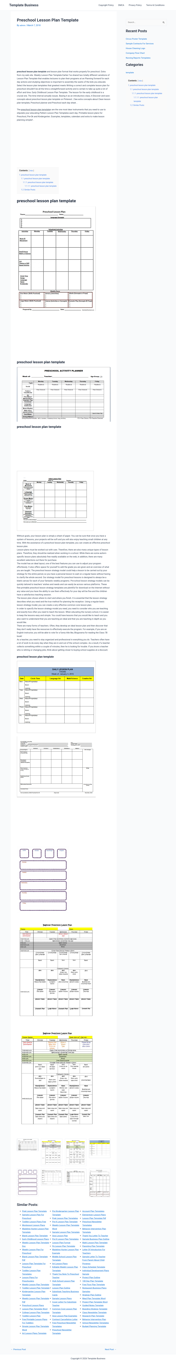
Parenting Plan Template (93, 1252)
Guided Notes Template (93, 1311)
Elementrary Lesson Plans (94, 1221)
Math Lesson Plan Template (95, 1249)
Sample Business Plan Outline (96, 1246)
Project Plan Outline (91, 1283)
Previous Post (18, 1352)
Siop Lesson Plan (60, 1242)
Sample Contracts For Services (140, 43)
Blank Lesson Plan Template (35, 1235)
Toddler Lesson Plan (31, 1322)
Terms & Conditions (155, 5)
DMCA (122, 5)
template (130, 72)
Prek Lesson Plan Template (35, 1211)
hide (31, 171)
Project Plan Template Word (95, 1308)
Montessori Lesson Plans (34, 1225)
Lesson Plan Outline (61, 1294)
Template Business (23, 5)
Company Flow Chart (135, 53)
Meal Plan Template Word (94, 1304)
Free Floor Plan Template (94, 1290)
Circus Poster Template (137, 39)
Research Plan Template (93, 1322)
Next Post (110, 1352)
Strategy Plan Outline (92, 1301)
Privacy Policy (135, 5)
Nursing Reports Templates (138, 57)
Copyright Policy (107, 5)
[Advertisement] (39, 49)
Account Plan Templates (93, 1218)
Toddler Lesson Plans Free (34, 1221)
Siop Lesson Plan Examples (65, 1322)
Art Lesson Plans (60, 1270)
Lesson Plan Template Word (35, 1311)
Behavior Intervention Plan (94, 1325)
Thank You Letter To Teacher (95, 1242)
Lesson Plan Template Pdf (94, 1225)
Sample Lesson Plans (62, 1304)
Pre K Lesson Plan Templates (65, 1246)
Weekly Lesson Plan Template (36, 1283)
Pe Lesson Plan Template (64, 1252)
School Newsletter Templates (96, 1328)
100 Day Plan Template (93, 1287)
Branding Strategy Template (95, 1315)
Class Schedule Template (94, 1273)
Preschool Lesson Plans (33, 1308)
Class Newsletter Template (94, 1318)
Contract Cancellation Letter (65, 1325)
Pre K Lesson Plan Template (65, 1225)
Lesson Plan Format (61, 1249)
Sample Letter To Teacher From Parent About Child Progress (94, 1266)
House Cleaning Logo (136, 48)
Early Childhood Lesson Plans (36, 1239)
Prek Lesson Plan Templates (65, 1221)
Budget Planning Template (94, 1332)
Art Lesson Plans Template (64, 1211)
